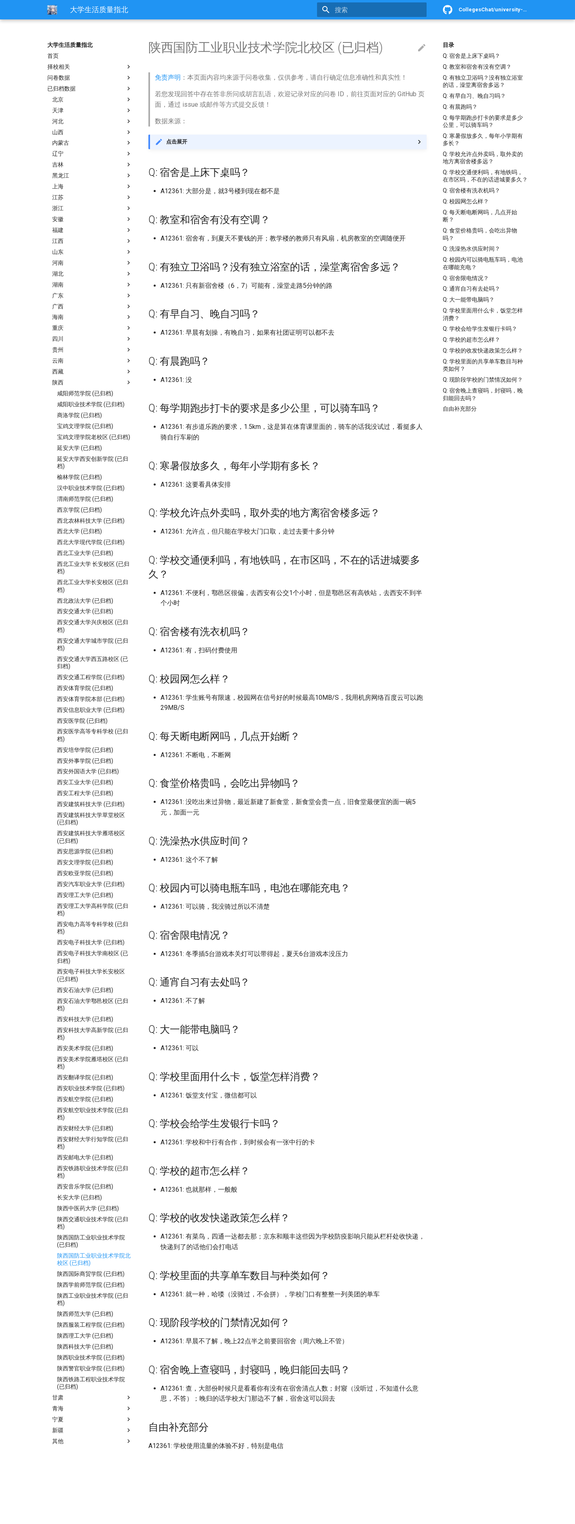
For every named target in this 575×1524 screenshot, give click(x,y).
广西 (92, 306)
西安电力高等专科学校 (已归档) (92, 928)
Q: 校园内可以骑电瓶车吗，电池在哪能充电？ (483, 263)
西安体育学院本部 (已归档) (91, 699)
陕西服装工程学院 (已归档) (91, 1324)
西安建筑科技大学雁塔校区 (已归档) (91, 837)
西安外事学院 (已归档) (85, 761)
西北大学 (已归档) (79, 531)
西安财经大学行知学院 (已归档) (92, 1143)
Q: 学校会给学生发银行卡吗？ (480, 328)
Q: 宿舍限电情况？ (466, 278)
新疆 (92, 1430)
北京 (92, 99)
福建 (92, 230)
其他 (92, 1441)
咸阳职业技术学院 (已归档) (91, 404)
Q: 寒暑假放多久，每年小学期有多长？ (483, 139)
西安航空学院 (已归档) (85, 1099)
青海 (92, 1408)
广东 (92, 295)
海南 (92, 317)
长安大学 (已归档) (79, 1197)
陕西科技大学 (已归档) (85, 1346)
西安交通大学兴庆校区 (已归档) (92, 626)
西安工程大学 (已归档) (85, 793)
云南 (92, 360)
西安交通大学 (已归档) (85, 611)
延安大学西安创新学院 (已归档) (92, 462)
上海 (92, 186)
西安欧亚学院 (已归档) (85, 873)
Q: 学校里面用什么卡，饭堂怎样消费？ (483, 314)
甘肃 (92, 1397)
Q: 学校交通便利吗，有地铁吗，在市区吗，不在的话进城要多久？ (485, 176)
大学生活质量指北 (70, 45)
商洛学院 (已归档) (79, 415)
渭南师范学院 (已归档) (85, 499)
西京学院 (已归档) (79, 510)
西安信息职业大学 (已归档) (91, 710)
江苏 (92, 197)
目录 (448, 45)
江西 (92, 241)
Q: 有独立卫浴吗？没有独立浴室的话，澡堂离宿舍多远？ (483, 81)
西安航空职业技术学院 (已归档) (92, 1114)
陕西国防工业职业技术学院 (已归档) (91, 1241)
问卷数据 (89, 77)
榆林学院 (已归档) (79, 477)
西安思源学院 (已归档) (85, 851)
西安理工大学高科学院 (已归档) (92, 909)
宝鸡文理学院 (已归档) (85, 426)
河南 (92, 262)
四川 (92, 338)
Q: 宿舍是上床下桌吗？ (471, 56)
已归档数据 (89, 88)
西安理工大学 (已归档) (85, 895)
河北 (92, 121)
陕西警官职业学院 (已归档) (91, 1368)
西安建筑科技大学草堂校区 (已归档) (91, 818)
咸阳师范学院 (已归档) (85, 393)
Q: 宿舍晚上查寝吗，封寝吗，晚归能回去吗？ (483, 394)
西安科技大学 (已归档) (85, 1019)
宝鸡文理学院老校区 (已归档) (93, 437)
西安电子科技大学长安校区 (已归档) (91, 975)
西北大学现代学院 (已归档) (91, 542)
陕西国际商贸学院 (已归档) (91, 1274)
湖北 (92, 273)
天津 (92, 110)
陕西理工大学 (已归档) (85, 1335)
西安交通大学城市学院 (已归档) (92, 644)
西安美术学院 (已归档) (85, 1048)
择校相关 (89, 66)
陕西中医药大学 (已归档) (88, 1208)
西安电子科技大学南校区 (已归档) (92, 957)
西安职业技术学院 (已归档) (91, 1088)
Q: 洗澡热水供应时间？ (471, 248)
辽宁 (92, 153)
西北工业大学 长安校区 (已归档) (93, 567)
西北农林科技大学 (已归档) (91, 520)
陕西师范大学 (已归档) (85, 1314)
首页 (53, 56)
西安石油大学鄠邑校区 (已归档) (92, 1004)
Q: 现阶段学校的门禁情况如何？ (483, 379)
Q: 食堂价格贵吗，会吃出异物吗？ (480, 234)
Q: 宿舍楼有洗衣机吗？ (471, 190)
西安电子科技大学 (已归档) (91, 942)
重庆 (92, 327)
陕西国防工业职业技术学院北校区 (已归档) (94, 1259)
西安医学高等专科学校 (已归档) (92, 735)
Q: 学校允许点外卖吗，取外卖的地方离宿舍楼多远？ (483, 158)
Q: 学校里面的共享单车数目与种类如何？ (483, 365)
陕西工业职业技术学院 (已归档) (92, 1299)
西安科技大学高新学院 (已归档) (92, 1034)
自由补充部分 (460, 408)
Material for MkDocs (96, 1515)
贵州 (92, 349)
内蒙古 (92, 142)
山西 (92, 132)
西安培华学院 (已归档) (85, 750)
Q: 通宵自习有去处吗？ (471, 288)
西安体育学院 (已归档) (85, 688)
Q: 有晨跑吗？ (460, 106)
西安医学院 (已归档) (82, 721)
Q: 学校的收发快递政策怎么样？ (483, 350)
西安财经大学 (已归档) (85, 1128)
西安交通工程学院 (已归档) (91, 677)
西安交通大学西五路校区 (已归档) (92, 662)
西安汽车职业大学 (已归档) (91, 884)
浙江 (92, 208)
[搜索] (379, 9)
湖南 (92, 284)
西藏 (92, 371)
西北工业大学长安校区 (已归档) (92, 586)
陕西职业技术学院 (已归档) (91, 1357)
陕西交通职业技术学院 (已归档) (92, 1223)
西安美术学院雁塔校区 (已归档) (92, 1063)
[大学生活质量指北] (52, 10)
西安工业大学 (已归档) (85, 782)
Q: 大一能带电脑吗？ (469, 299)
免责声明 (168, 77)
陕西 (92, 382)
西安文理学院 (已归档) (85, 862)
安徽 (92, 219)
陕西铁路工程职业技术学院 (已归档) (91, 1383)
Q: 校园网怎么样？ (466, 201)
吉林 (92, 164)
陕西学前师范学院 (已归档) (91, 1284)
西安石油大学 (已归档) (85, 990)
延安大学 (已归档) (79, 448)
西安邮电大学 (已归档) (85, 1157)
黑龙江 (92, 175)
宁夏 (92, 1419)
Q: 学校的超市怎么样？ (471, 339)
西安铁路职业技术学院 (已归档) (92, 1172)
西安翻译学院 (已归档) (85, 1077)
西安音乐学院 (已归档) (85, 1186)
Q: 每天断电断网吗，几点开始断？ (480, 216)
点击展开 (176, 142)
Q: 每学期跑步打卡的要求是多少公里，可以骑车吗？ (483, 121)
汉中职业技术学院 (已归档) (91, 488)
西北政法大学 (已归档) (85, 600)
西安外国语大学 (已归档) (88, 771)
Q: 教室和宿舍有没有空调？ (477, 66)
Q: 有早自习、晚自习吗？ (474, 96)
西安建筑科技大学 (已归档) (91, 804)
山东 (92, 251)
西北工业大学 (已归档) (85, 553)
